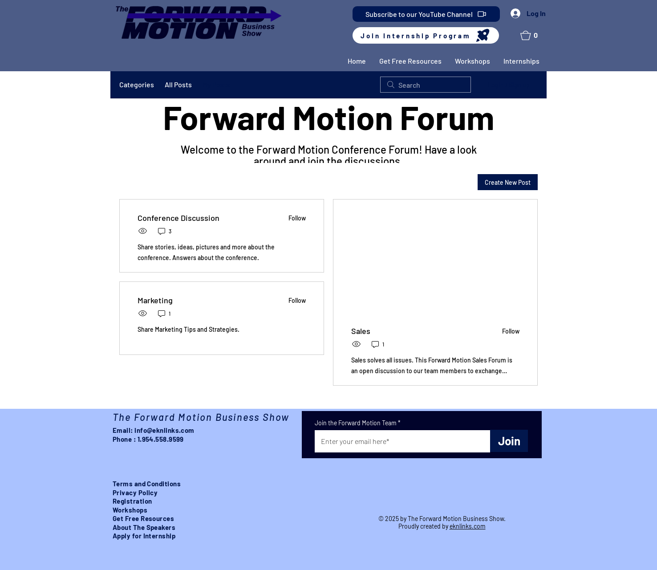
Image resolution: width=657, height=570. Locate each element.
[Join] (509, 441)
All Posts (178, 84)
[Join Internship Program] (426, 35)
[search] (425, 85)
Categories (136, 84)
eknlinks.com (468, 526)
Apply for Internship (144, 536)
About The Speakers (144, 527)
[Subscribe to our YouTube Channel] (426, 14)
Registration (132, 501)
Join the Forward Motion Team (356, 423)
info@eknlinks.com (164, 430)
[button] (531, 35)
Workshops (130, 510)
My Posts (216, 84)
